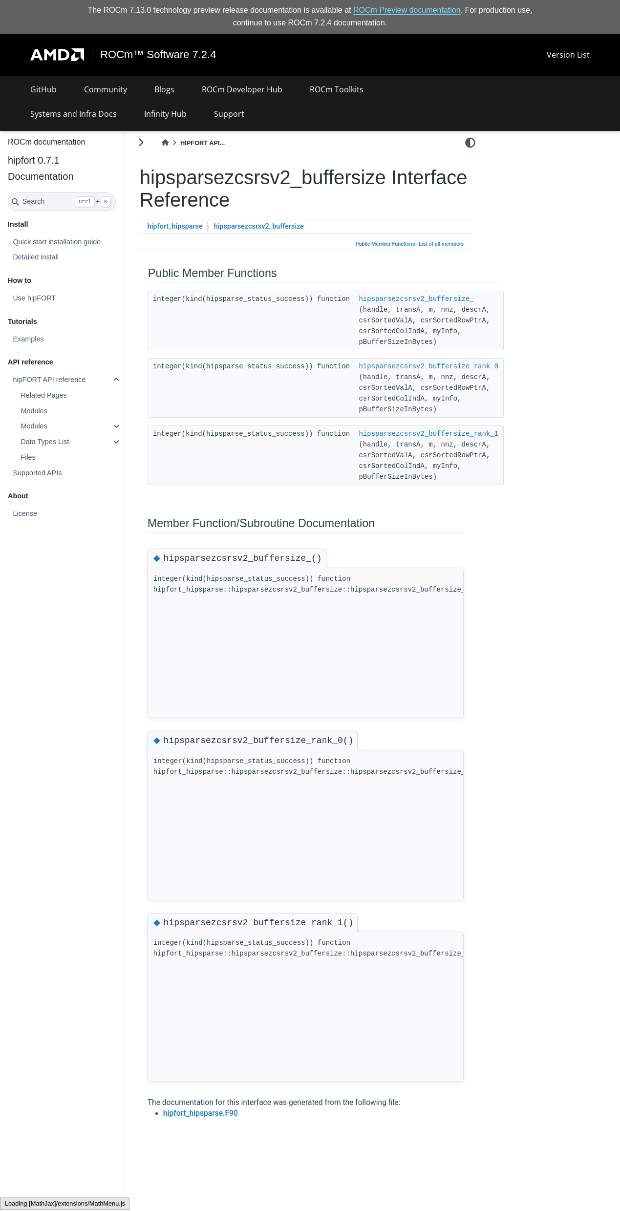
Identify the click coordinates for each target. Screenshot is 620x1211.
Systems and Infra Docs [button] (73, 113)
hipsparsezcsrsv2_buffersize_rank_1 (428, 434)
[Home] (165, 143)
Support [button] (229, 113)
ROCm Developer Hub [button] (242, 89)
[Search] (62, 201)
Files (28, 457)
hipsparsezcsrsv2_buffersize (259, 226)
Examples (28, 339)
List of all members (441, 244)
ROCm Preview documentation (407, 10)
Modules (34, 411)
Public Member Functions (385, 244)
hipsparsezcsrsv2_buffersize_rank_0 (428, 366)
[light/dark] (470, 142)
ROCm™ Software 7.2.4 (158, 55)
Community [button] (105, 89)
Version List (568, 54)
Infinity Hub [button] (165, 113)
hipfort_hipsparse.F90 (200, 1113)
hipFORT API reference (49, 379)
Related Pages (43, 395)
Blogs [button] (164, 89)
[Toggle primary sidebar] (141, 142)
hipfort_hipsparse (175, 226)
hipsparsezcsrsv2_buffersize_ (416, 299)
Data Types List (45, 442)
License (25, 513)
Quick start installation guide (57, 242)
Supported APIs (37, 473)
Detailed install (36, 257)
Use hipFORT (34, 298)
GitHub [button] (43, 89)
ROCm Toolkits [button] (336, 89)
